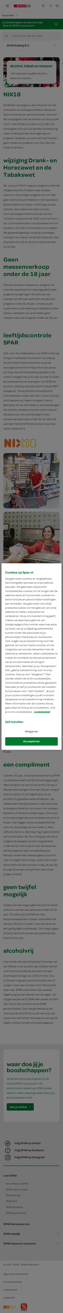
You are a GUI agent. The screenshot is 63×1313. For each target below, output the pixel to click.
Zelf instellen (14, 722)
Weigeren (31, 731)
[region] (31, 656)
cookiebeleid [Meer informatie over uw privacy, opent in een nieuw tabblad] (42, 712)
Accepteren (31, 741)
